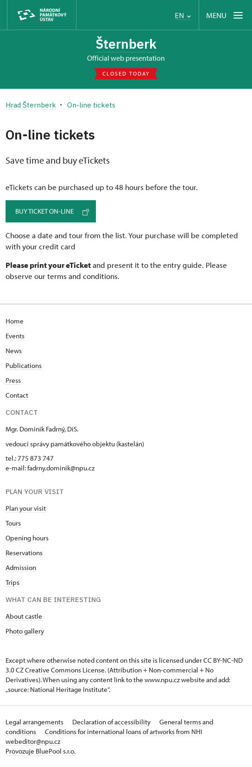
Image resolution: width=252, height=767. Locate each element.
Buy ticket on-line (52, 211)
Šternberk (126, 43)
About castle (24, 616)
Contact (17, 395)
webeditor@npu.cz (33, 741)
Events (15, 335)
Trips (12, 582)
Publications (24, 365)
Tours (13, 523)
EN (183, 15)
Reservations (24, 552)
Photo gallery (25, 631)
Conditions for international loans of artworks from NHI (123, 731)
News (14, 350)
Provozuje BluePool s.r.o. (41, 751)
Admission (21, 567)
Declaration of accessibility (112, 721)
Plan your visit (26, 508)
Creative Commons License (65, 670)
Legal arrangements (35, 721)
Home (15, 321)
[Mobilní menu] (225, 15)
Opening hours (27, 537)
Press (13, 380)
